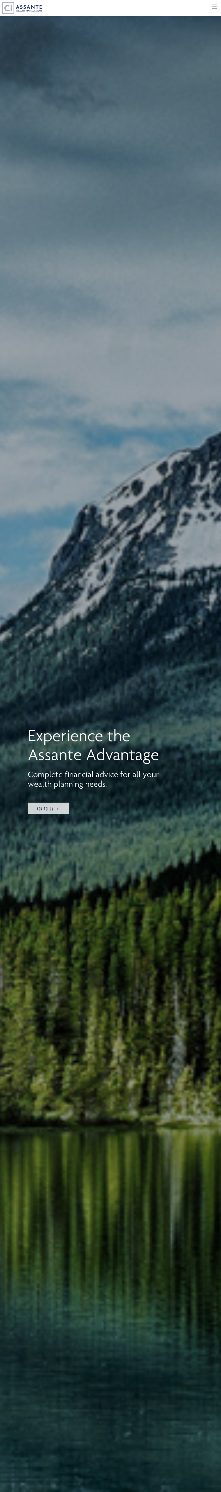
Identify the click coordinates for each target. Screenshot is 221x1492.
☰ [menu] (214, 7)
